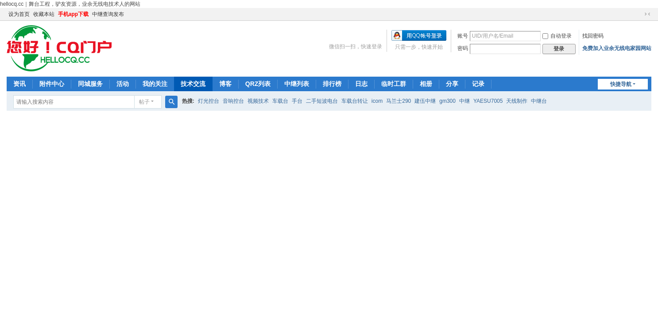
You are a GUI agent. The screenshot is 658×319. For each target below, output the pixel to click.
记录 (478, 83)
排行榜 (332, 83)
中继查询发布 (108, 14)
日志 (361, 83)
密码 (462, 48)
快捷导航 (620, 84)
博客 (225, 83)
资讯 (19, 83)
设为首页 (19, 14)
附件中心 (51, 83)
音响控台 (233, 101)
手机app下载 (73, 14)
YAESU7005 (488, 101)
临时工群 (393, 83)
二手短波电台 (322, 101)
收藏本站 (43, 14)
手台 (297, 101)
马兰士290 (398, 101)
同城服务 (90, 83)
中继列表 (296, 83)
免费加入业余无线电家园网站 (616, 48)
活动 (122, 83)
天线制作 (516, 101)
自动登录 (557, 36)
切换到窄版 (647, 14)
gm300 (447, 101)
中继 (464, 101)
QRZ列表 (258, 83)
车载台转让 (354, 101)
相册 (426, 83)
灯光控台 (208, 101)
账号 (462, 36)
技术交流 (193, 83)
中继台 (539, 101)
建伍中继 (425, 101)
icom (377, 101)
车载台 (280, 101)
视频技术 (258, 101)
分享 (452, 83)
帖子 (144, 102)
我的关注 (155, 83)
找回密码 (593, 36)
